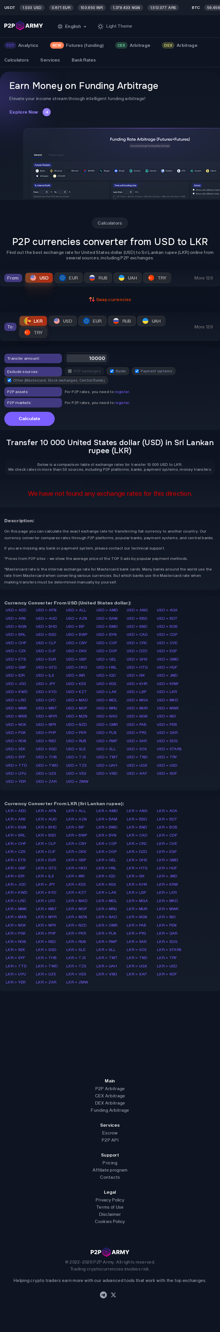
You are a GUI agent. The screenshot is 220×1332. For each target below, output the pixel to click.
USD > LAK (106, 691)
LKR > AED (16, 810)
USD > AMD (107, 610)
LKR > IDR (15, 876)
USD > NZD (76, 724)
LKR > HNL (106, 868)
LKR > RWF (106, 941)
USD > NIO (166, 716)
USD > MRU (106, 708)
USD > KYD (46, 691)
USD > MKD (168, 700)
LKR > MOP (76, 908)
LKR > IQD (106, 876)
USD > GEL (106, 659)
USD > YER (16, 781)
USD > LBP (137, 691)
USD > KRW (168, 683)
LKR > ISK (136, 876)
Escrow (110, 1133)
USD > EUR (46, 659)
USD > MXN (16, 716)
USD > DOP (106, 650)
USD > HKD (77, 667)
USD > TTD (16, 765)
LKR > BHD (46, 827)
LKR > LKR (167, 892)
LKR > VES (76, 974)
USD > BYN (106, 634)
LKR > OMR (107, 925)
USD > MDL (107, 700)
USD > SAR (137, 740)
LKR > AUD (46, 819)
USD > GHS (137, 659)
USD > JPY (46, 683)
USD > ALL (76, 610)
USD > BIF (75, 626)
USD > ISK (136, 675)
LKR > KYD (46, 892)
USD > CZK (16, 650)
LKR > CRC (137, 843)
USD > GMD (168, 659)
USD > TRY (167, 757)
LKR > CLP (46, 843)
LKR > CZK (16, 851)
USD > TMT (107, 757)
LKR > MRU (106, 908)
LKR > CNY (76, 843)
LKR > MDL (106, 900)
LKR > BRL (16, 835)
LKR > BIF (75, 827)
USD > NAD (107, 716)
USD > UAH (106, 765)
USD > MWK (168, 708)
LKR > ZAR (46, 982)
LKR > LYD (46, 900)
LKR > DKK (76, 851)
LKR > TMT (107, 957)
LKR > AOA (167, 810)
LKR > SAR (137, 941)
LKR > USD (167, 966)
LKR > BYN (106, 835)
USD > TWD (47, 765)
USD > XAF (137, 773)
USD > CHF (16, 642)
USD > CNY (76, 642)
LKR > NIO (166, 916)
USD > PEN (167, 724)
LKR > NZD (76, 925)
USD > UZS (46, 773)
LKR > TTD (16, 966)
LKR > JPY (45, 884)
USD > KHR (137, 683)
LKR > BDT (167, 819)
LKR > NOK (16, 925)
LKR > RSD (46, 941)
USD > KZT (76, 691)
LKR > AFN (46, 810)
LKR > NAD (106, 916)
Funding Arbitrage (110, 1110)
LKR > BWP (77, 835)
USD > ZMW (77, 781)
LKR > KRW (167, 884)
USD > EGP (167, 650)
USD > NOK (16, 724)
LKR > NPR (46, 925)
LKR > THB (46, 957)
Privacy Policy (110, 1200)
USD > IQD (106, 675)
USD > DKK (76, 650)
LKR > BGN (16, 827)
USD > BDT (167, 618)
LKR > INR (75, 876)
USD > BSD (46, 634)
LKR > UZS (46, 974)
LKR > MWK (168, 908)
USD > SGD (46, 749)
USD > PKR (76, 732)
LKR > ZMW (77, 982)
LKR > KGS (106, 884)
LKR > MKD (167, 900)
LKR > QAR (167, 933)
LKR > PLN (106, 933)
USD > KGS (106, 683)
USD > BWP (77, 634)
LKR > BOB (167, 827)
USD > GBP (76, 659)
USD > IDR (15, 675)
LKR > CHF (16, 843)
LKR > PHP (46, 933)
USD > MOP (77, 708)
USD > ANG (137, 610)
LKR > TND (137, 957)
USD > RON (16, 740)
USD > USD (167, 765)
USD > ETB (16, 659)
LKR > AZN (76, 819)
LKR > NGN (137, 916)
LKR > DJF (46, 851)
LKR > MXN (16, 916)
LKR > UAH (106, 966)
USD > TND (137, 757)
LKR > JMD (167, 876)
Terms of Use (110, 1207)
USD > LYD (46, 700)
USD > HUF (167, 667)
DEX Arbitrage (110, 1103)
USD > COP (106, 642)
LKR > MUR (137, 908)
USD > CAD (137, 634)
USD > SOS (137, 749)
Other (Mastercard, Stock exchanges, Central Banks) (56, 380)
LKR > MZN (76, 916)
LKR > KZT (76, 892)
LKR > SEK (16, 949)
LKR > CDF (167, 835)
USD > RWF (107, 740)
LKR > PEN (167, 925)
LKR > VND (106, 974)
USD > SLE (76, 749)
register (122, 391)
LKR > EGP (167, 851)
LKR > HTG (137, 868)
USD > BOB (167, 626)
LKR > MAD (77, 900)
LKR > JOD (16, 884)
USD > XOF (167, 773)
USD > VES (76, 773)
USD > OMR (107, 724)
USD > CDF (167, 634)
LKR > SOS (137, 949)
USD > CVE (167, 642)
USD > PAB (137, 724)
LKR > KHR (137, 884)
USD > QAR (167, 732)
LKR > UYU (16, 974)
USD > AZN (76, 618)
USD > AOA (167, 610)
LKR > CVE (167, 843)
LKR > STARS (169, 949)
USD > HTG (137, 667)
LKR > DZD (137, 851)
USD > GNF (16, 667)
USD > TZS (76, 765)
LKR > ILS (45, 876)
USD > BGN (16, 626)
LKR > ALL (76, 810)
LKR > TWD (47, 966)
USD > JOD (16, 683)
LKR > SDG (167, 941)
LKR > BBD (137, 819)
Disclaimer (110, 1214)
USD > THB (46, 757)
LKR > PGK (16, 933)
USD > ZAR (46, 781)
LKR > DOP (106, 851)
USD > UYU (16, 773)
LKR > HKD (76, 868)
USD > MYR (46, 716)
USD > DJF (46, 650)
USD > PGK (16, 732)
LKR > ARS (16, 819)
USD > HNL (106, 667)
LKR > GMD (168, 860)
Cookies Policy (110, 1221)
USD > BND (137, 626)
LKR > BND (137, 827)
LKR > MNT (46, 908)
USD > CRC (137, 642)
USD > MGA (138, 700)
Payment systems (153, 371)
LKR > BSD (46, 835)
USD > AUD (46, 618)
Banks (118, 371)
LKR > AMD (107, 810)
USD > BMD (107, 626)
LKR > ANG (137, 810)
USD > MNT (47, 708)
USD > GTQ (46, 667)
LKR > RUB (76, 941)
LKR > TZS (76, 966)
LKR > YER (16, 982)
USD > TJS (76, 757)
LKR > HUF (167, 868)
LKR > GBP (76, 860)
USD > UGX (137, 765)
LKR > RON (16, 941)
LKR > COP (106, 843)
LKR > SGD (46, 949)
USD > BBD (137, 618)
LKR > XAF (137, 974)
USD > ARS (16, 618)
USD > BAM (107, 618)
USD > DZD (137, 650)
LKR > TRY (167, 957)
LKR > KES (76, 884)
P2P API (110, 1140)
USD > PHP (46, 732)
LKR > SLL (106, 949)
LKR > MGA (137, 900)
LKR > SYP (15, 957)
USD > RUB (76, 740)
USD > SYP (16, 757)
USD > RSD (46, 740)
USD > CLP (46, 642)
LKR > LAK (106, 892)
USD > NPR (46, 724)
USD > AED (16, 610)
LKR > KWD (17, 892)
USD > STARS (169, 749)
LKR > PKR (76, 933)
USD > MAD (77, 700)
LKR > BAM (106, 819)
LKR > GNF (16, 868)
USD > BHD (46, 626)
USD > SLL (106, 749)
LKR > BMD (107, 827)
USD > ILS (45, 675)
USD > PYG (137, 732)
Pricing (110, 1163)
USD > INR (75, 675)
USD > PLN (106, 732)
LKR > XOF (167, 974)
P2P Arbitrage (110, 1088)
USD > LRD (16, 700)
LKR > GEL (106, 860)
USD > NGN (137, 716)
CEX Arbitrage (110, 1095)
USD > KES (76, 683)
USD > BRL (16, 634)
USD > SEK (16, 749)
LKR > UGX (137, 966)
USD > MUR (137, 708)
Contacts (110, 1177)
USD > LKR (167, 691)
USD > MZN (77, 716)
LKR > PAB (137, 925)
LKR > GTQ (46, 868)
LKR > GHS (137, 860)
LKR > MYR (46, 916)
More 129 (203, 278)
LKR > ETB (16, 860)
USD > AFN (46, 610)
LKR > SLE (76, 949)
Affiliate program (109, 1170)
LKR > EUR (46, 860)
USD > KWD (17, 691)
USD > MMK (17, 708)
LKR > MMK (16, 908)
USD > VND (107, 773)
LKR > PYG (136, 933)
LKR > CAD (137, 835)
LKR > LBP (137, 892)
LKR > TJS (76, 957)
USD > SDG (167, 740)
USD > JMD (167, 675)
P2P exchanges (84, 371)
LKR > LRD (16, 900)
